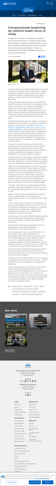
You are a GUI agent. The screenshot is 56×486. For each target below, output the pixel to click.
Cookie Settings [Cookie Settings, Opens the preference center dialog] (12, 483)
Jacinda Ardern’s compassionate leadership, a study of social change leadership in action (26, 127)
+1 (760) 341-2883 (28, 389)
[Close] (53, 476)
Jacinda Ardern (16, 294)
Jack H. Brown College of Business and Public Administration (25, 289)
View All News (9, 350)
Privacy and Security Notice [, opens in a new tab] (42, 479)
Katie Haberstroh (42, 291)
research (36, 286)
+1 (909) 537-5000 (28, 375)
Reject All (47, 483)
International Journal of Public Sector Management (31, 294)
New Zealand (34, 291)
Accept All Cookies (35, 483)
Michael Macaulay (16, 291)
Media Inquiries (41, 23)
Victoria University (25, 291)
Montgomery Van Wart (17, 286)
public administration (28, 286)
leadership (41, 286)
